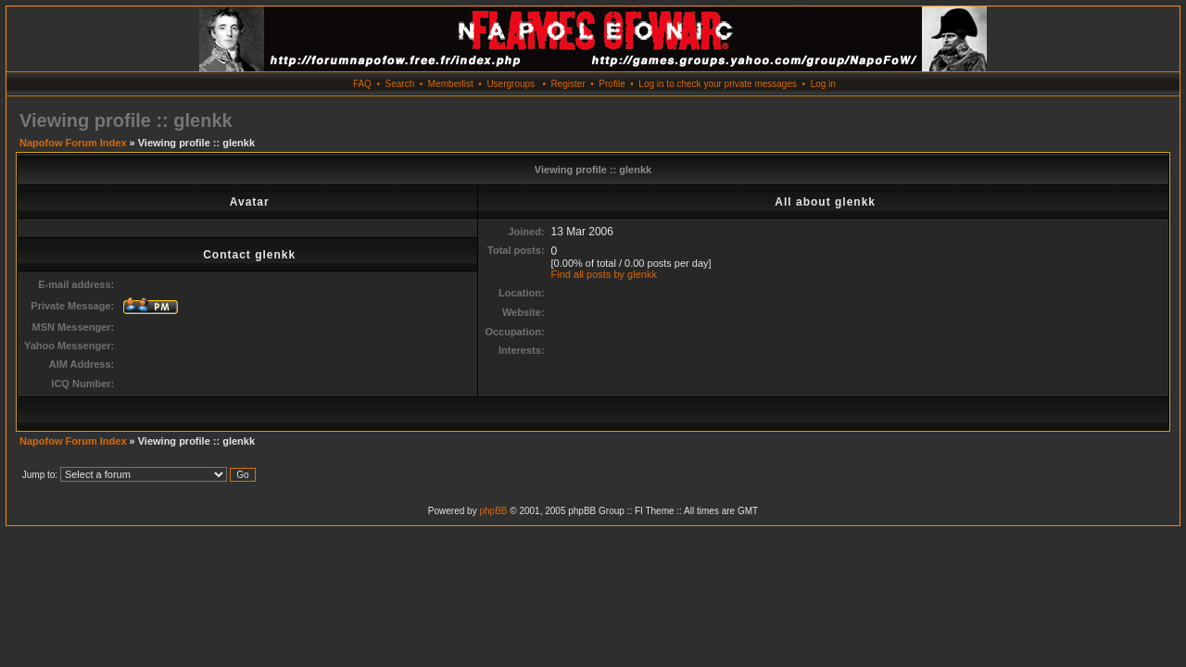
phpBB (493, 511)
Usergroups (510, 84)
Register (567, 84)
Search (400, 84)
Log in (823, 84)
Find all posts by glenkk (604, 274)
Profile (612, 84)
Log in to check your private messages (717, 84)
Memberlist (450, 84)
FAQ (362, 84)
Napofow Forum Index (73, 142)
